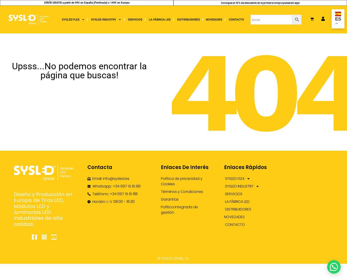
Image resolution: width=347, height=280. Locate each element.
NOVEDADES (214, 19)
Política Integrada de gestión (179, 209)
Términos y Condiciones (182, 191)
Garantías (170, 199)
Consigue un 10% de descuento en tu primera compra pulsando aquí (260, 2)
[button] (334, 267)
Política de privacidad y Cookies (181, 181)
